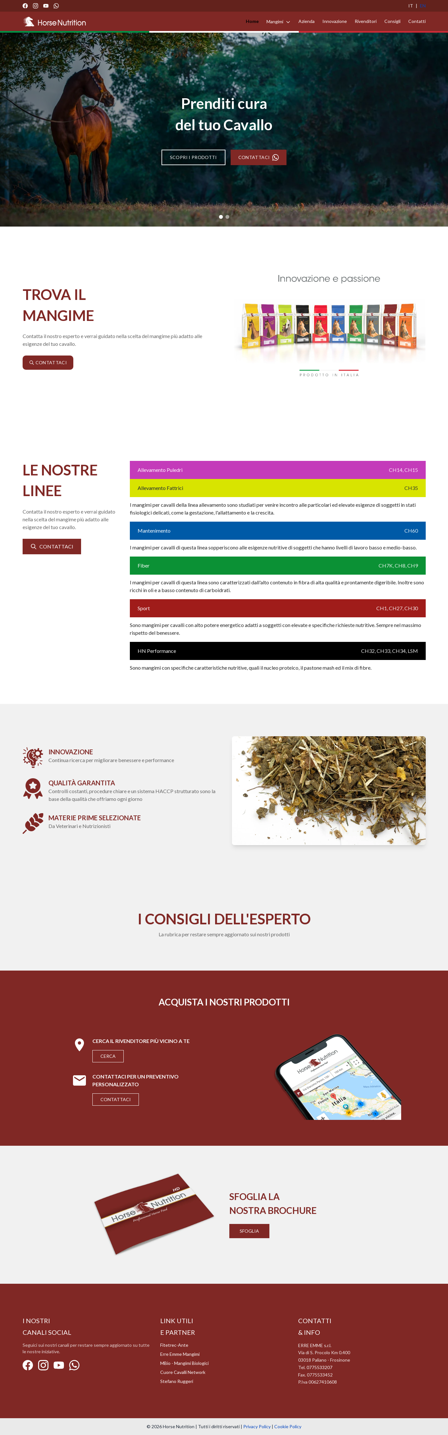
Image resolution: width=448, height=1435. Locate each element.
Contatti (417, 21)
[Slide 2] (227, 217)
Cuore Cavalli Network (182, 1372)
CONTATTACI (258, 157)
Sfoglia (249, 1231)
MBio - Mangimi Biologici (184, 1363)
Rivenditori (366, 21)
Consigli (392, 21)
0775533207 (319, 1367)
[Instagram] (35, 5)
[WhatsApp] (56, 5)
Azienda (306, 21)
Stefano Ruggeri (176, 1381)
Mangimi (278, 21)
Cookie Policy (287, 1426)
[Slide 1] (221, 217)
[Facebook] (25, 5)
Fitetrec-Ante (174, 1345)
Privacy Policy (257, 1426)
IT (410, 5)
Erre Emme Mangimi (180, 1354)
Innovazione (334, 21)
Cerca (108, 1056)
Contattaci (115, 1099)
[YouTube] (45, 5)
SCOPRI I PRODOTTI (193, 157)
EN (423, 5)
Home (252, 21)
